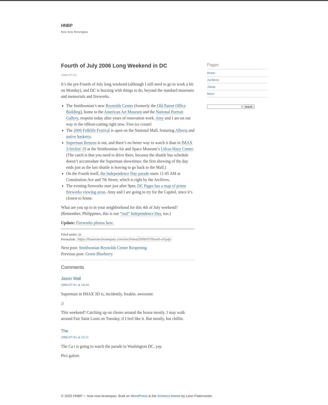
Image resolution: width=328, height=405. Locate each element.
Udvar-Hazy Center (177, 149)
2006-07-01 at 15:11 (75, 337)
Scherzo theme (168, 396)
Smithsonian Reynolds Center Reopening (113, 248)
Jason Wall (71, 278)
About (211, 87)
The (64, 331)
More (210, 94)
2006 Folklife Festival (92, 130)
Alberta (181, 130)
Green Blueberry (99, 254)
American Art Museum (123, 112)
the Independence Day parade (124, 173)
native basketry (78, 136)
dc (80, 234)
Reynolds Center (119, 105)
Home (211, 73)
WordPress (139, 396)
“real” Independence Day (140, 213)
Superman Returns (81, 142)
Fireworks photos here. (95, 223)
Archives (213, 80)
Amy (160, 118)
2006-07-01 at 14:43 (75, 285)
